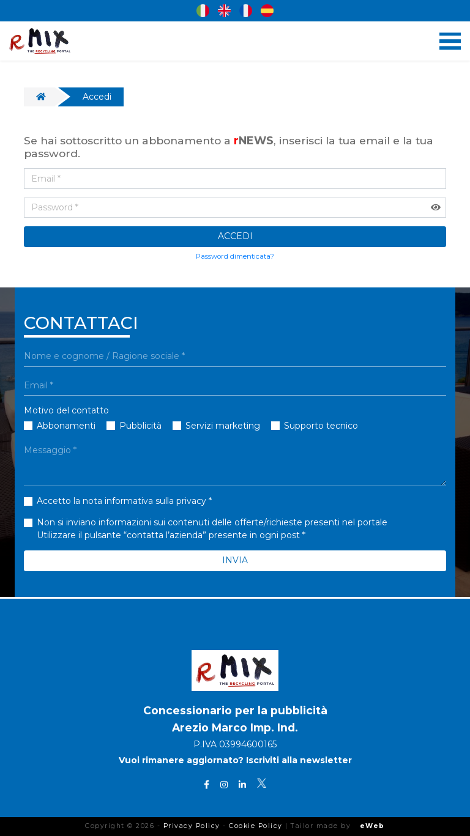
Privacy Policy (191, 826)
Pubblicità (140, 425)
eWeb (372, 826)
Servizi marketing (222, 425)
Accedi (97, 96)
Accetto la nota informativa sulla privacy (121, 500)
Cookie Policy (256, 826)
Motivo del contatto (66, 410)
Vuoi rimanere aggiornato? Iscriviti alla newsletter (235, 760)
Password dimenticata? (235, 256)
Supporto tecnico (321, 425)
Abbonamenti (66, 425)
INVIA (235, 560)
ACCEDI (235, 236)
